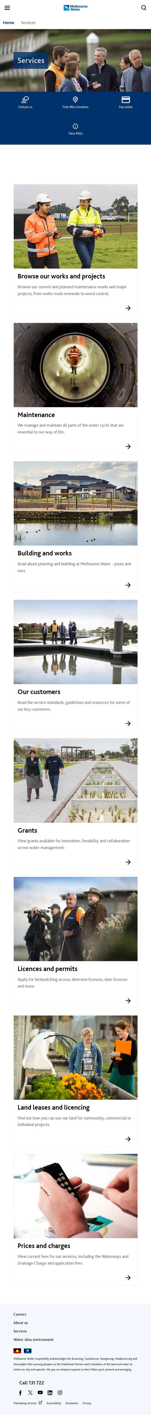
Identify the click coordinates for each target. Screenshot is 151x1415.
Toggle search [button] (142, 6)
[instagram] (60, 1394)
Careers (19, 1314)
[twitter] (30, 1394)
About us (20, 1322)
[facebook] (20, 1394)
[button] (7, 8)
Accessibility (53, 1403)
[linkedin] (50, 1394)
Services (20, 1331)
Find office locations (75, 107)
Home (8, 22)
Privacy (87, 1403)
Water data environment (33, 1339)
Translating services (25, 1403)
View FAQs (75, 133)
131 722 (36, 1383)
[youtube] (40, 1394)
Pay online (126, 107)
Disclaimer (72, 1403)
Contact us (25, 107)
